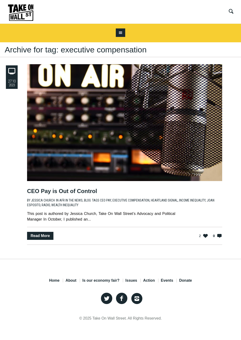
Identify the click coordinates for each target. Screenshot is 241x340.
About (70, 280)
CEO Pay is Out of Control (62, 191)
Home (54, 280)
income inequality (192, 200)
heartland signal (164, 200)
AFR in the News (71, 200)
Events (167, 280)
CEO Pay (105, 200)
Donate (185, 280)
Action (149, 280)
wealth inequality (64, 205)
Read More (40, 236)
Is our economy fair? (100, 280)
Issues (131, 280)
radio (46, 205)
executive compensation (130, 200)
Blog (87, 200)
